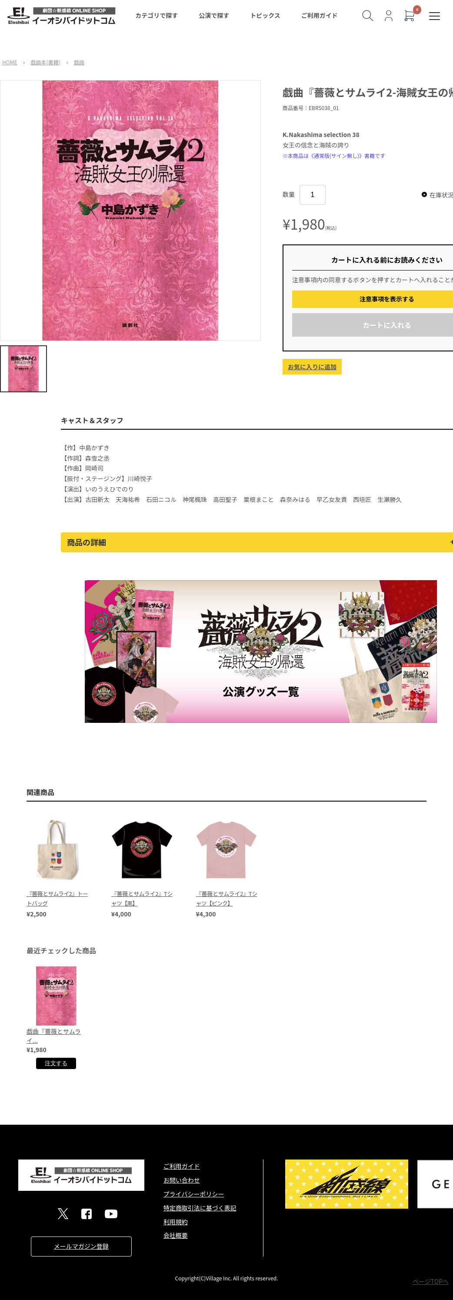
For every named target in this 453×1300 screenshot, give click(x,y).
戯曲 (79, 62)
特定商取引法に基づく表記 (199, 1207)
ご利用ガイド (319, 15)
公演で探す (214, 15)
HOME (9, 62)
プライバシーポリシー (193, 1194)
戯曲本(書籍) (45, 62)
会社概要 (175, 1235)
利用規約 (175, 1221)
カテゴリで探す (156, 15)
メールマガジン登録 (81, 1246)
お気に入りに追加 (312, 366)
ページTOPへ (431, 1281)
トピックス (265, 15)
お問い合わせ (181, 1180)
